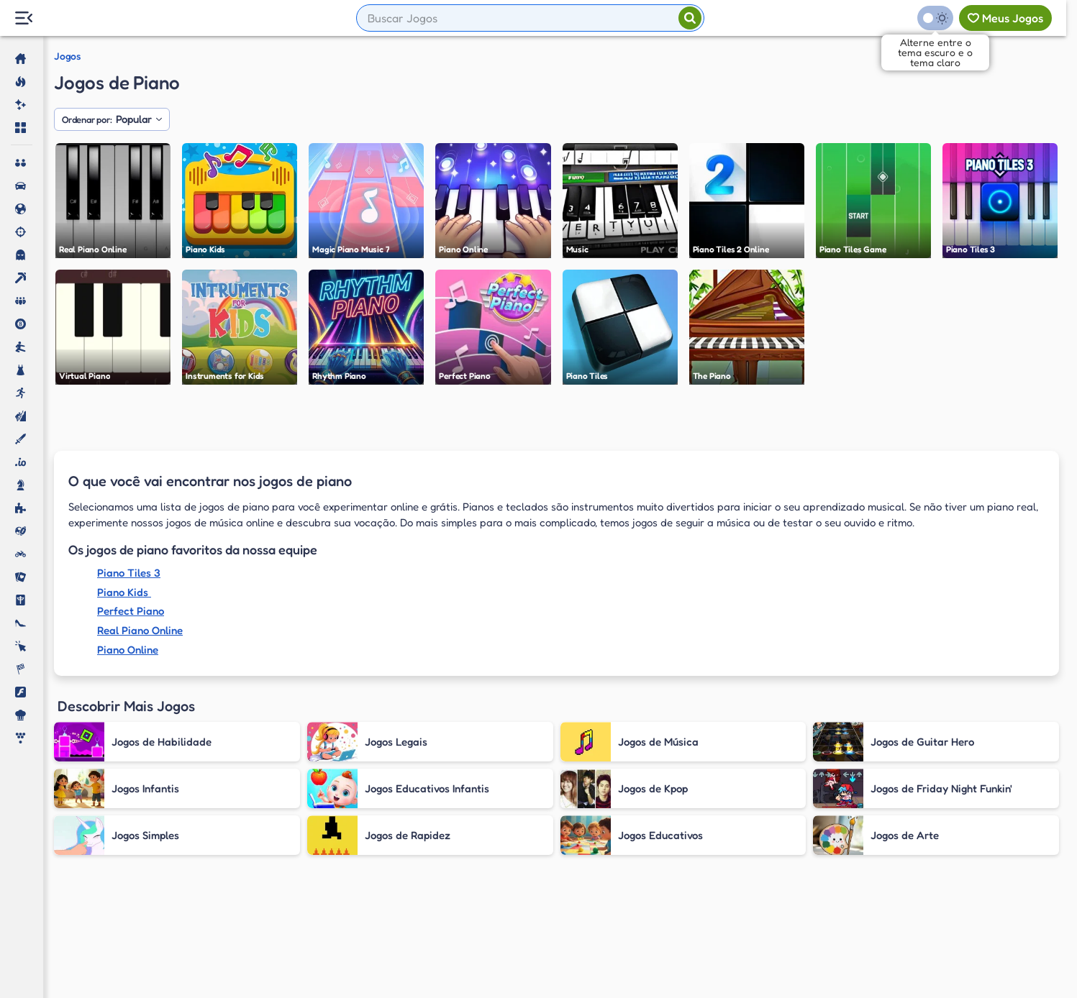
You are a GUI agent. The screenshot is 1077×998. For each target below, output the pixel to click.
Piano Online (127, 649)
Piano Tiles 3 (128, 573)
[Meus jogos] (1005, 18)
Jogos (67, 56)
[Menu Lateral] (23, 18)
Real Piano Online (140, 630)
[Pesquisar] (689, 17)
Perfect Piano (130, 611)
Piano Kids (124, 592)
